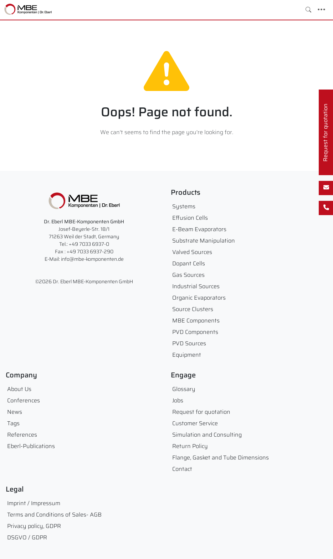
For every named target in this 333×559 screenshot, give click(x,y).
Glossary (183, 389)
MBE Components (196, 320)
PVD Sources (189, 343)
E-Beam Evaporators (199, 229)
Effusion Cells (190, 217)
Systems (183, 206)
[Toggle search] (308, 9)
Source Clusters (192, 309)
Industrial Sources (196, 286)
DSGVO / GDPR (27, 537)
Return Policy (190, 446)
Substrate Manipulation (203, 240)
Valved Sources (192, 252)
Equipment (186, 354)
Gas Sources (188, 274)
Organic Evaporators (199, 297)
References (22, 434)
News (14, 411)
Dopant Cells (188, 263)
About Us (19, 389)
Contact (182, 468)
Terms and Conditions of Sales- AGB (54, 514)
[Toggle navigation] (321, 10)
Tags (13, 423)
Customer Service (195, 423)
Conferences (23, 400)
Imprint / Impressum (33, 503)
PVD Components (195, 331)
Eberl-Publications (31, 446)
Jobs (177, 400)
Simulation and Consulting (207, 434)
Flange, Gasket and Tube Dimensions (220, 457)
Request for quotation (201, 411)
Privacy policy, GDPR (34, 526)
